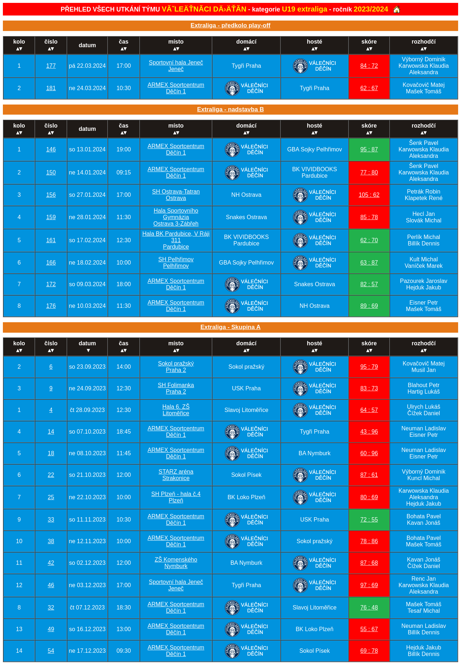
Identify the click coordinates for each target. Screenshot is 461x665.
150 (51, 172)
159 (51, 217)
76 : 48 (369, 607)
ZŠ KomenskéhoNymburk (176, 563)
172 (51, 284)
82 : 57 (369, 284)
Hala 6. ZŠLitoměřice (176, 410)
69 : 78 (369, 651)
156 (51, 195)
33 (51, 520)
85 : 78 (369, 217)
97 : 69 (369, 585)
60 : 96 (369, 453)
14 (51, 432)
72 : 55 (369, 520)
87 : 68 (369, 563)
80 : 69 (369, 497)
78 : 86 (369, 541)
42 (51, 563)
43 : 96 (369, 432)
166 (51, 263)
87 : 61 (369, 475)
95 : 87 (369, 149)
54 (51, 651)
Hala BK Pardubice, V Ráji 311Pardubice (176, 240)
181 (51, 88)
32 (51, 607)
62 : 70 (369, 240)
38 (51, 541)
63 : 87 (369, 263)
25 (51, 497)
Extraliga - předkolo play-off (230, 25)
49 (51, 629)
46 (51, 585)
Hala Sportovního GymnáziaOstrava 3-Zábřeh (175, 217)
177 (51, 66)
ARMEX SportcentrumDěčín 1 (176, 88)
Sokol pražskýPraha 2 (176, 366)
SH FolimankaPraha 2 (176, 388)
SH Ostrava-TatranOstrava (176, 195)
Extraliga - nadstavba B (230, 109)
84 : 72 (369, 66)
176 (51, 306)
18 (51, 453)
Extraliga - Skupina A (230, 327)
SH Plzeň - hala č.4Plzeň (176, 497)
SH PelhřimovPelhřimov (176, 262)
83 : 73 (369, 388)
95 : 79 (369, 367)
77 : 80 (369, 172)
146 (51, 149)
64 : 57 (369, 410)
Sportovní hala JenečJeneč (176, 65)
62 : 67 (369, 88)
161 (51, 240)
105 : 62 (369, 195)
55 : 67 (369, 629)
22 (51, 475)
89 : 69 (369, 306)
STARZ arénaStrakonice (175, 475)
